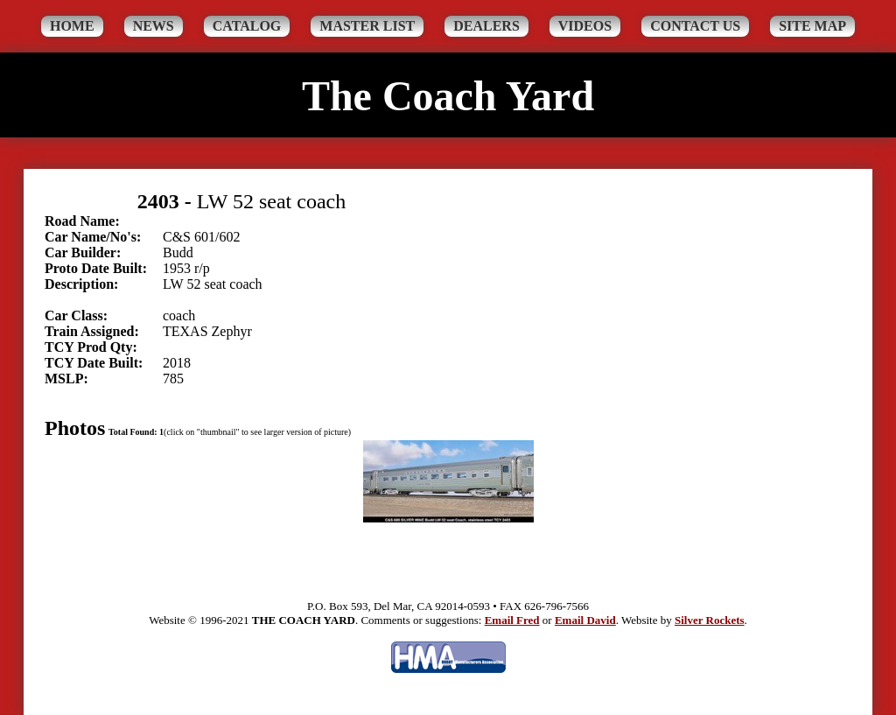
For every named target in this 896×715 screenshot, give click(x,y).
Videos (585, 25)
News (153, 25)
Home (72, 25)
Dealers (486, 25)
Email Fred (512, 620)
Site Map (812, 25)
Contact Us (695, 25)
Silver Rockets (710, 620)
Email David (585, 620)
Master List (367, 25)
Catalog (247, 25)
